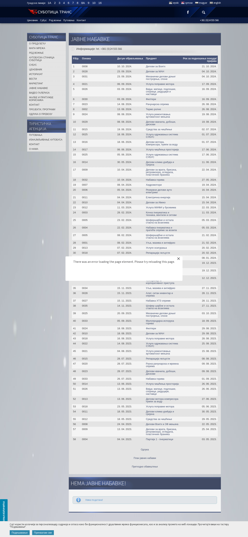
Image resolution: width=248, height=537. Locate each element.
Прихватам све (43, 532)
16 (100, 2)
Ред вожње (55, 20)
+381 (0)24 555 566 (209, 20)
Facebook (188, 12)
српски (189, 3)
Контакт (81, 20)
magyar (203, 3)
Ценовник (32, 20)
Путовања (68, 20)
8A (83, 2)
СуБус (43, 20)
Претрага (203, 12)
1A (49, 2)
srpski (176, 3)
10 (94, 2)
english (217, 3)
